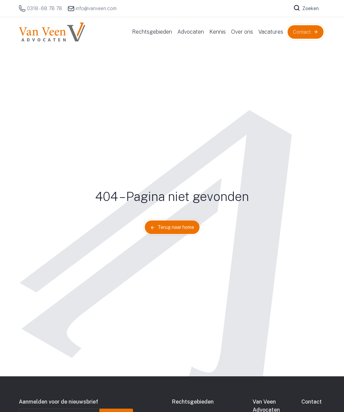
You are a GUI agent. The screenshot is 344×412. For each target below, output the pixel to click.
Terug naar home (176, 227)
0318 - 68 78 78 (40, 8)
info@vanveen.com (92, 8)
